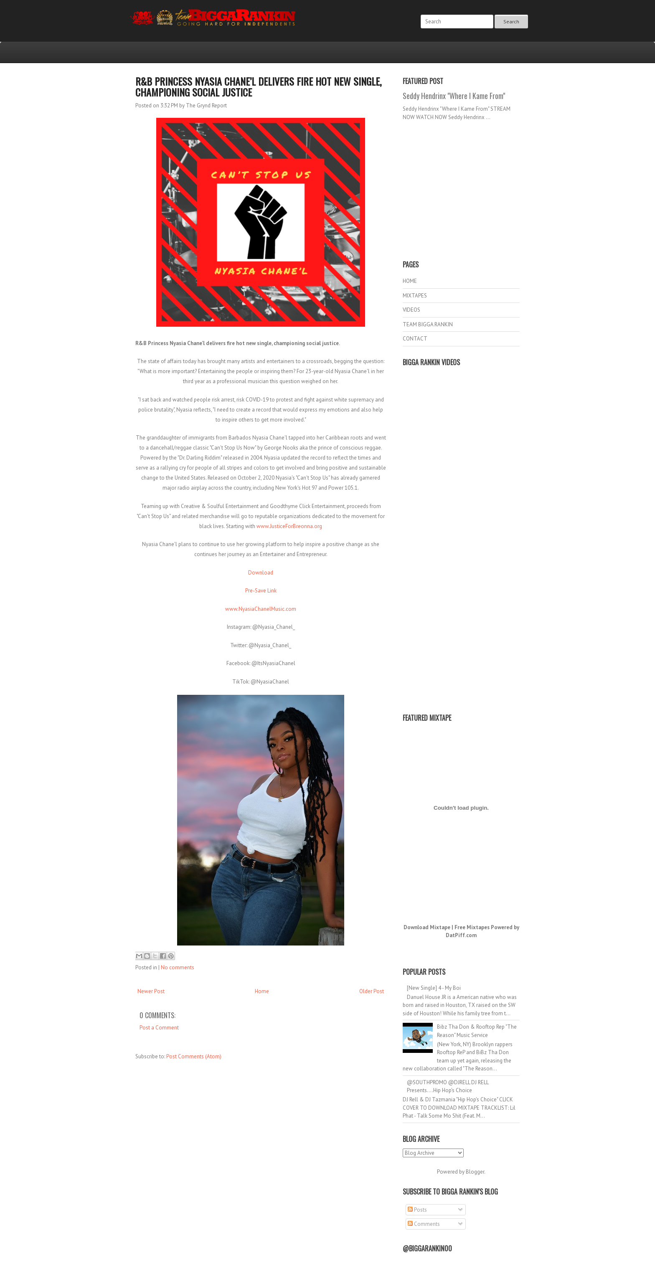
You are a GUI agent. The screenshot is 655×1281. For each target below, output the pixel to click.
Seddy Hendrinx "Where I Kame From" (454, 95)
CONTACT (415, 338)
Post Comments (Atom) (193, 1056)
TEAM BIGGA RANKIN (428, 324)
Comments (424, 1224)
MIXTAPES (415, 295)
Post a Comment (159, 1027)
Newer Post (151, 991)
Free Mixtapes (472, 927)
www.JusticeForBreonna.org (289, 526)
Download (260, 572)
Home (262, 991)
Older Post (371, 991)
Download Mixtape (427, 927)
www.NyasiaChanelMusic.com (260, 609)
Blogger (475, 1171)
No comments (177, 967)
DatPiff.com (461, 935)
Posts (417, 1209)
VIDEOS (411, 309)
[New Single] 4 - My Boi (434, 987)
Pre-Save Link (261, 590)
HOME (410, 281)
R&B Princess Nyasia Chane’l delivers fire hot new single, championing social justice (258, 86)
